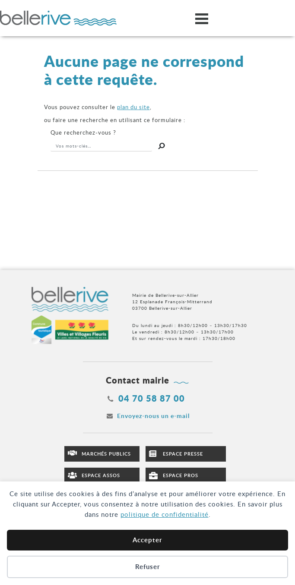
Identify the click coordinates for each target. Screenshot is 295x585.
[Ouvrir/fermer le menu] (202, 18)
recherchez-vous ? (83, 132)
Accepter (147, 539)
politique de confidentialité (165, 514)
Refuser (147, 566)
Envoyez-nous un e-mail (153, 416)
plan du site (133, 107)
